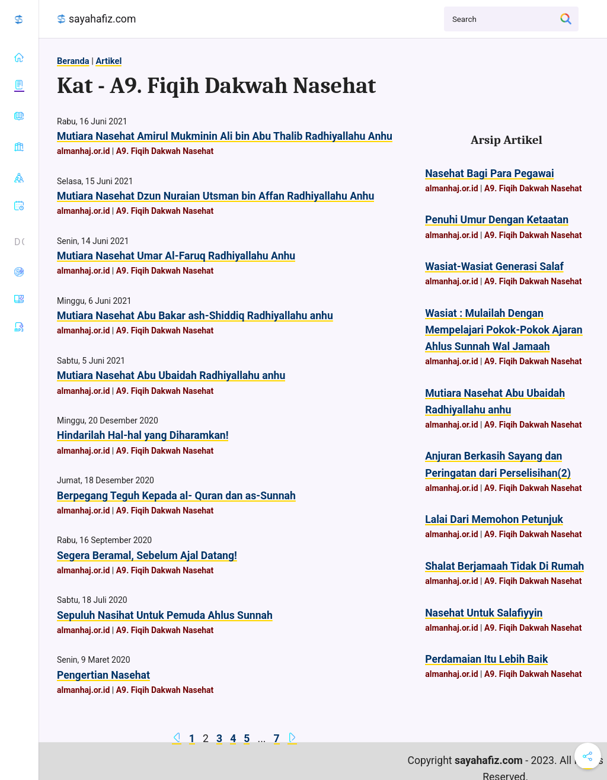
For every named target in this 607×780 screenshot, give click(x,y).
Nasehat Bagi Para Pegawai (489, 173)
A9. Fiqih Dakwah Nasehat (165, 151)
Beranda (73, 61)
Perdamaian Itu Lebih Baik (486, 659)
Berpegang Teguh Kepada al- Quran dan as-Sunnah (176, 496)
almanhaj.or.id (83, 151)
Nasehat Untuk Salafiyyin (483, 613)
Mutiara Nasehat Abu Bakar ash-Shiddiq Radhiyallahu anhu (195, 316)
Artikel (108, 61)
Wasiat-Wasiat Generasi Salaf (494, 266)
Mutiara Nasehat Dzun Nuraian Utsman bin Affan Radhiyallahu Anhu (215, 196)
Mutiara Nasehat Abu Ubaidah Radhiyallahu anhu (171, 375)
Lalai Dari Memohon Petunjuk (494, 519)
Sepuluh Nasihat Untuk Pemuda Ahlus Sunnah (165, 615)
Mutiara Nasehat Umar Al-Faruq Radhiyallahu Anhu (176, 256)
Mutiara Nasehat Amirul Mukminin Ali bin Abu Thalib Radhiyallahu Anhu (224, 136)
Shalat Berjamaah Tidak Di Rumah (504, 566)
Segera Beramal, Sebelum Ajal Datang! (147, 555)
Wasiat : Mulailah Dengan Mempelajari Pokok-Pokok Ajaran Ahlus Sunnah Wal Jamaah (503, 329)
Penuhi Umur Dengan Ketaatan (496, 220)
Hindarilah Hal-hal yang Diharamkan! (142, 435)
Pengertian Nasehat (103, 675)
